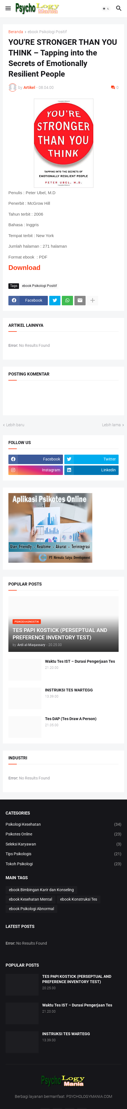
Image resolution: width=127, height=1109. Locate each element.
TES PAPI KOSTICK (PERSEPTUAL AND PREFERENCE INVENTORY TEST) (76, 979)
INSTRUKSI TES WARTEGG (69, 690)
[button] (7, 8)
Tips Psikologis (63, 854)
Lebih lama (111, 425)
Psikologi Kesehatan (63, 824)
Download (24, 267)
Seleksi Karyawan (63, 844)
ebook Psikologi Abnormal (31, 908)
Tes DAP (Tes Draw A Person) (71, 718)
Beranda (15, 32)
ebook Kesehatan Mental (30, 899)
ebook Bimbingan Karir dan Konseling (41, 890)
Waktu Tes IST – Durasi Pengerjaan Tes (80, 661)
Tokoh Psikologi (63, 864)
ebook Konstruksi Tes (78, 899)
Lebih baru (15, 425)
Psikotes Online (63, 834)
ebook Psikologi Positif (47, 32)
